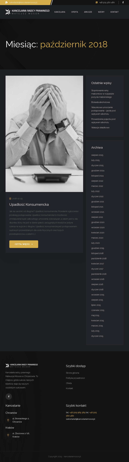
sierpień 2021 (97, 217)
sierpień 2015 (97, 300)
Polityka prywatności (75, 378)
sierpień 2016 (97, 284)
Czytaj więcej (24, 244)
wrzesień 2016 (97, 279)
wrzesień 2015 (97, 294)
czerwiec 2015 (97, 310)
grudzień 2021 (97, 201)
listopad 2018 (97, 253)
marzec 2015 (97, 326)
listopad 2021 (97, 207)
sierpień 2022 (97, 181)
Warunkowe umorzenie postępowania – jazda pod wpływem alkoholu (103, 110)
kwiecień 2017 (97, 263)
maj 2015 (95, 315)
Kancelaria (59, 12)
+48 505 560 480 (105, 2)
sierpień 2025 (97, 155)
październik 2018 (98, 258)
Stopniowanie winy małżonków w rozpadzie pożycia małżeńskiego (102, 93)
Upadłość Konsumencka (29, 204)
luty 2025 (95, 160)
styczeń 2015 (97, 336)
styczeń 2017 (97, 269)
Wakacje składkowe (100, 127)
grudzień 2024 (97, 170)
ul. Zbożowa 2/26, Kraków (21, 435)
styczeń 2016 (97, 289)
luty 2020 (95, 243)
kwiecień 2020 (97, 232)
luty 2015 (95, 331)
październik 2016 (98, 274)
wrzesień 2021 (97, 212)
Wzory (101, 12)
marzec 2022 (97, 186)
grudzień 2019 (97, 248)
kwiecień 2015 (97, 320)
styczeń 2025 (97, 165)
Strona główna (72, 373)
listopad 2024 (97, 176)
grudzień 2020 (97, 222)
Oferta (74, 12)
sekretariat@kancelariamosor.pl (21, 2)
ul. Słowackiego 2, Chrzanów (20, 420)
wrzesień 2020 (98, 227)
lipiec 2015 (96, 305)
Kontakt (114, 12)
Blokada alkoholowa (100, 102)
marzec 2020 (97, 238)
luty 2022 (95, 191)
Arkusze (88, 12)
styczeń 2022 (97, 196)
